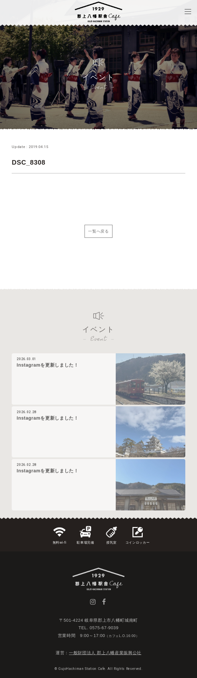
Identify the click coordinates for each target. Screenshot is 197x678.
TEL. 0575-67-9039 (98, 627)
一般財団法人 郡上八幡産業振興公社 (105, 652)
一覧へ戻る (98, 237)
